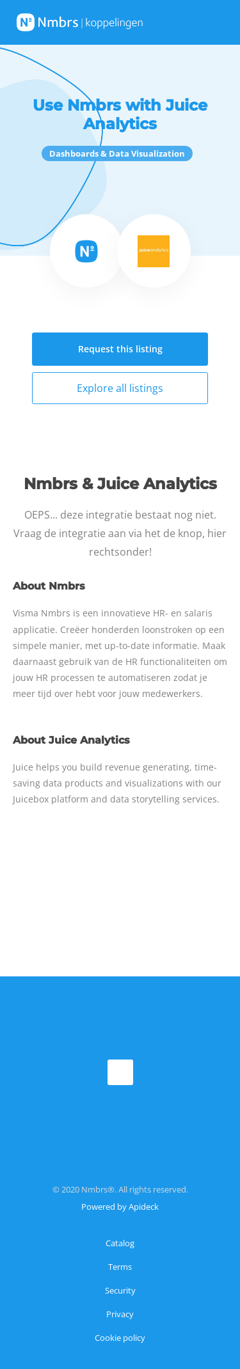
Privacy (120, 1314)
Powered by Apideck (120, 1206)
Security (120, 1290)
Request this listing (120, 349)
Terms (120, 1266)
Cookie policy (120, 1337)
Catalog (120, 1243)
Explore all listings (120, 388)
